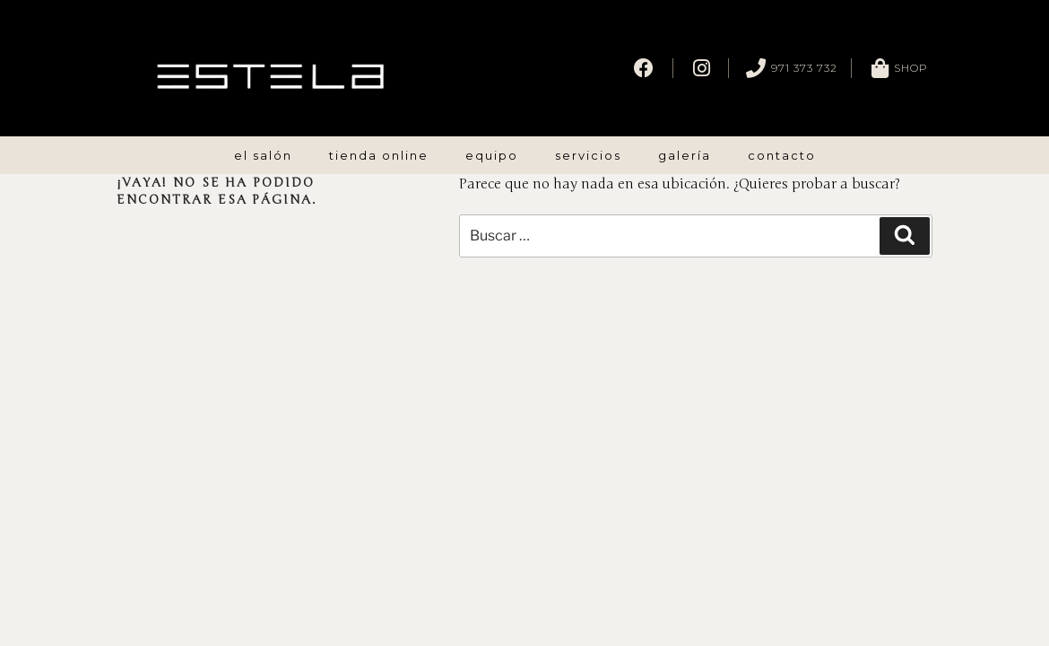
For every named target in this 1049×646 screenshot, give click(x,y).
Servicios (588, 155)
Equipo (491, 155)
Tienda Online (379, 155)
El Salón (263, 155)
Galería (684, 155)
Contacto (782, 155)
